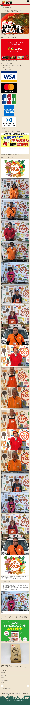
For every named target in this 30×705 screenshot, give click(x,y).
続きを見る (3, 34)
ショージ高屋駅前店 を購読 (5, 688)
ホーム (2, 5)
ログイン (15, 34)
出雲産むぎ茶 (6, 665)
